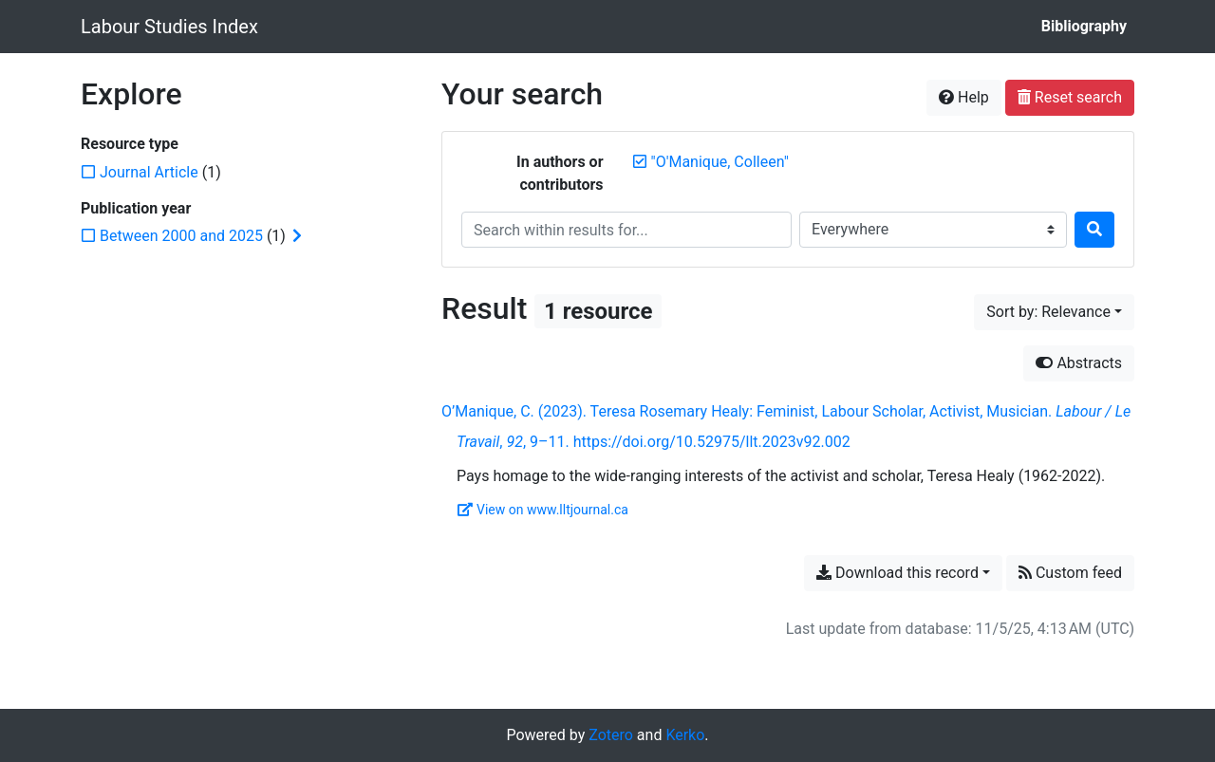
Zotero (611, 735)
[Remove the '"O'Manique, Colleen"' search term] (720, 162)
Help (964, 97)
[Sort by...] (1054, 312)
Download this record (897, 573)
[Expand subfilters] (297, 236)
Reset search (1070, 97)
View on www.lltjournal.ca (543, 509)
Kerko (684, 735)
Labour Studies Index (169, 26)
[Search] (1094, 230)
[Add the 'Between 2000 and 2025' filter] (181, 236)
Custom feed (1070, 573)
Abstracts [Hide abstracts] (1079, 363)
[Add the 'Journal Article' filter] (149, 172)
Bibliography (1084, 26)
